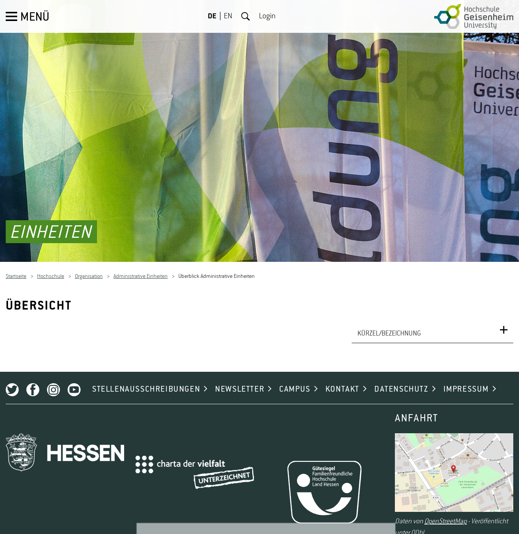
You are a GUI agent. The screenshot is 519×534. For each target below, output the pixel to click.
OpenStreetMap (445, 516)
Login (267, 16)
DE (212, 16)
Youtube (74, 384)
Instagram (53, 384)
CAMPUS (294, 384)
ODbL (418, 527)
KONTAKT (342, 384)
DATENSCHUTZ (401, 384)
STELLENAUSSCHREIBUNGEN (146, 384)
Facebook (32, 384)
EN (228, 16)
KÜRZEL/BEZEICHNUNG (389, 328)
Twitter (12, 384)
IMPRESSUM (466, 384)
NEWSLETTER (239, 384)
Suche (245, 16)
